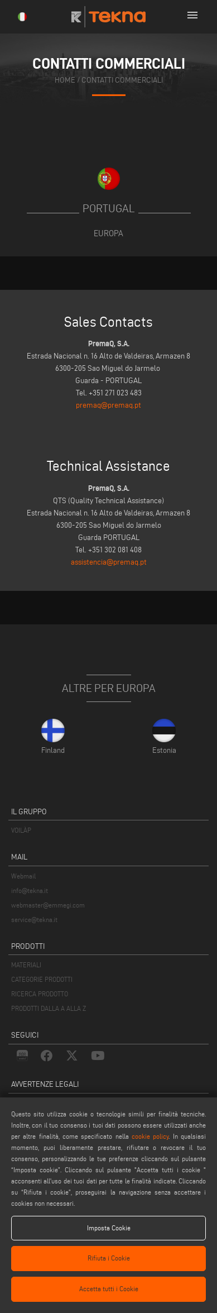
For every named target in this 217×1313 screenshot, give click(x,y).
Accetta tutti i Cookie (108, 1288)
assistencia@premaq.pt (109, 562)
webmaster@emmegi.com (48, 905)
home (65, 80)
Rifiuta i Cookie (109, 1258)
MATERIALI (26, 964)
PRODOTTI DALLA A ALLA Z (48, 1008)
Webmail (23, 876)
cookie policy (150, 1136)
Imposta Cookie (109, 1227)
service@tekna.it (34, 919)
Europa (108, 233)
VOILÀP (21, 830)
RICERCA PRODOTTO (39, 993)
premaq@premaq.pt (108, 405)
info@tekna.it (29, 890)
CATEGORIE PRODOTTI (42, 979)
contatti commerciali (122, 80)
